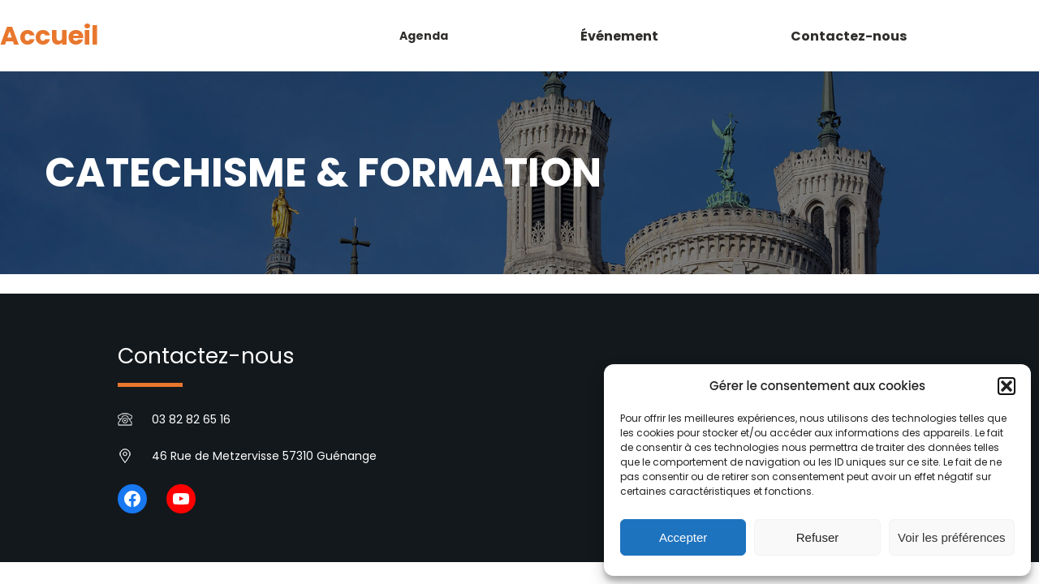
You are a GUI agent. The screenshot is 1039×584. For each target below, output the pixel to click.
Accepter (683, 537)
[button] (1006, 386)
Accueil (49, 35)
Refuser (817, 537)
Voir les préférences (952, 537)
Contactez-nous (206, 356)
